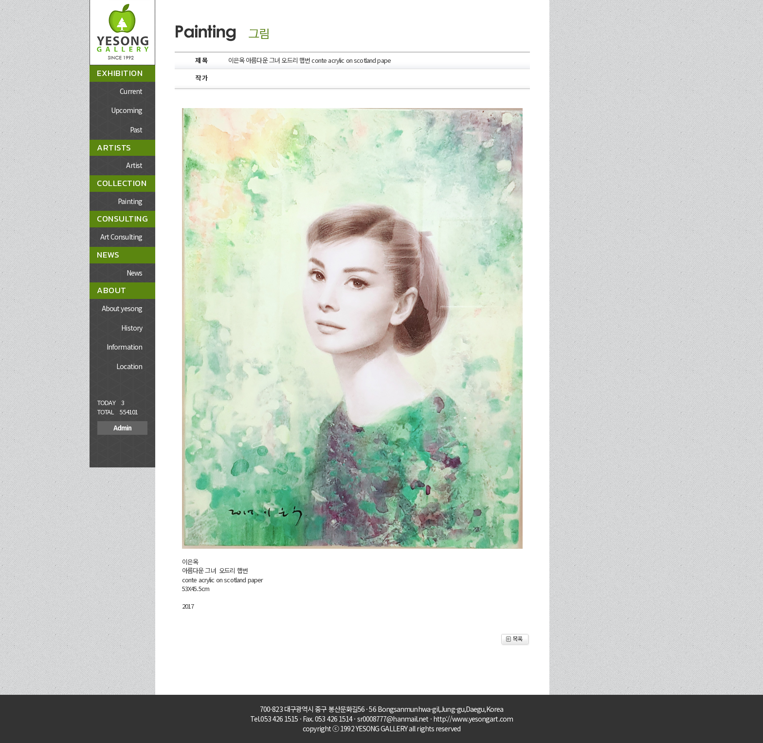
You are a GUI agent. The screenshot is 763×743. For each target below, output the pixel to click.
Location (129, 366)
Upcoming (126, 110)
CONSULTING (122, 218)
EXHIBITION (120, 73)
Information (124, 347)
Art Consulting (121, 236)
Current (131, 91)
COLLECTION (121, 183)
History (131, 328)
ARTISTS (114, 147)
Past (136, 129)
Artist (134, 165)
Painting (130, 201)
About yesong (122, 308)
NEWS (108, 254)
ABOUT (112, 290)
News (134, 273)
